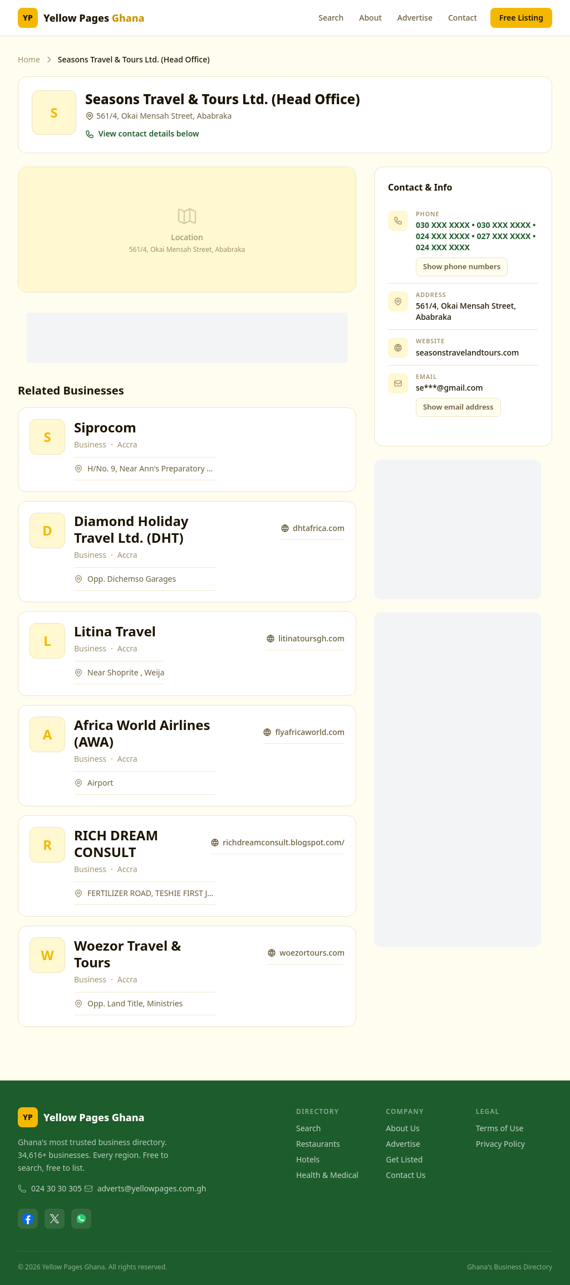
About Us (402, 1128)
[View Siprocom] (47, 437)
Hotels (308, 1159)
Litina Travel (115, 631)
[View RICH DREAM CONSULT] (47, 845)
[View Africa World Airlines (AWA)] (47, 734)
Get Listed (404, 1159)
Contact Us (405, 1175)
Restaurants (318, 1143)
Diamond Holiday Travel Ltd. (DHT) (131, 529)
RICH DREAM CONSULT (116, 843)
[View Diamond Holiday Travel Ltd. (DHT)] (47, 530)
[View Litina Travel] (47, 641)
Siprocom (105, 427)
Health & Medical (327, 1175)
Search (330, 17)
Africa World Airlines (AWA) (142, 733)
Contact (462, 17)
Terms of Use (500, 1128)
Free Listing (521, 17)
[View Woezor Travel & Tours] (47, 955)
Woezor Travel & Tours (127, 953)
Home (29, 59)
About (370, 17)
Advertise (415, 17)
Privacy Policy (500, 1143)
